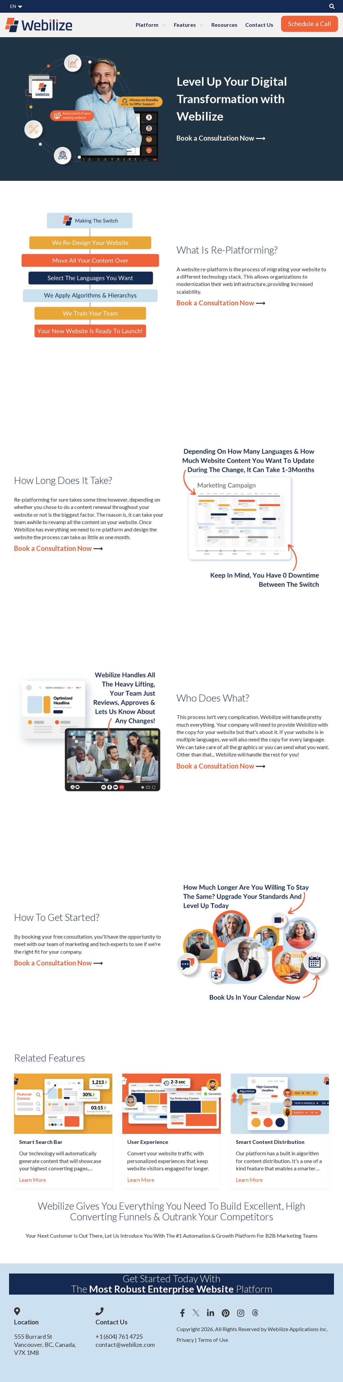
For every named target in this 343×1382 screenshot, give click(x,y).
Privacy (186, 1339)
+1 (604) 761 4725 (119, 1336)
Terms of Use (212, 1339)
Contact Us (259, 24)
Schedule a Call (309, 23)
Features (189, 25)
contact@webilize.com (125, 1344)
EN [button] (16, 6)
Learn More (32, 1179)
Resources (224, 24)
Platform (151, 25)
